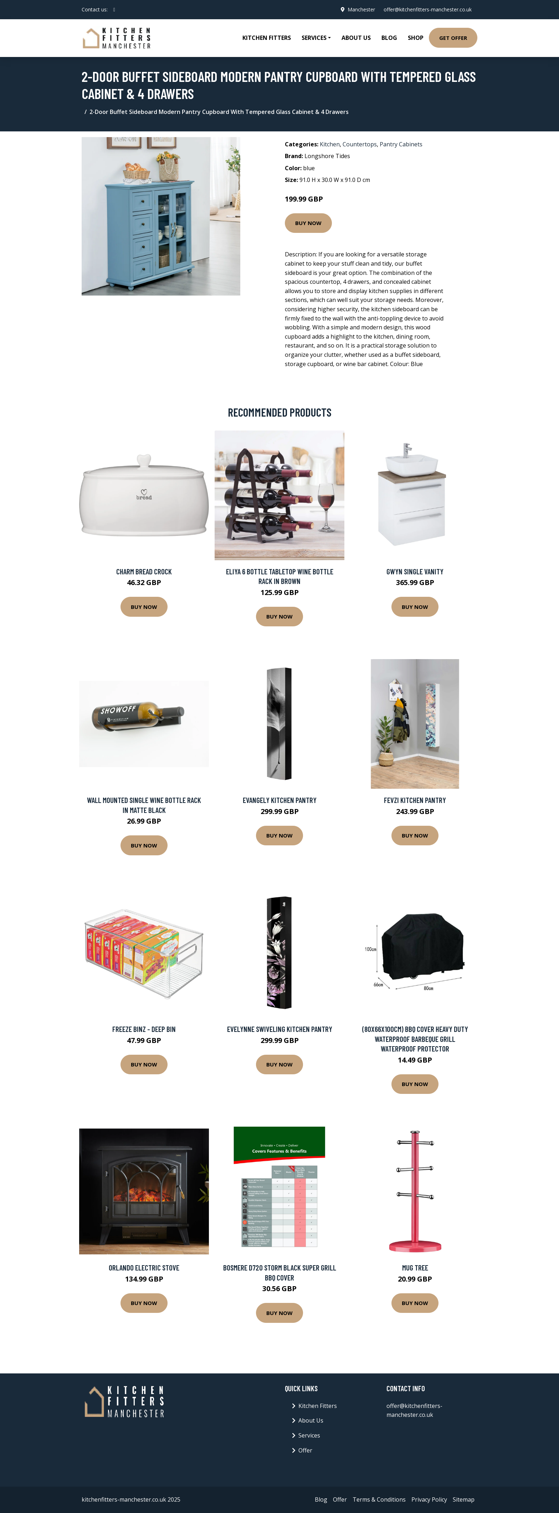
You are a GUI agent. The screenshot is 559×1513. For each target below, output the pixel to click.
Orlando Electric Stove (144, 1267)
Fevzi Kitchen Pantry (415, 799)
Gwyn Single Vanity (414, 571)
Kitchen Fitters (266, 38)
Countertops (360, 144)
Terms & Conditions (379, 1499)
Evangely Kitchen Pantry (280, 799)
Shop (416, 38)
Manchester (361, 9)
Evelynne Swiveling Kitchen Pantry (279, 1028)
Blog (389, 38)
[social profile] (114, 9)
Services (309, 1435)
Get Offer (453, 37)
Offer (305, 1450)
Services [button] (314, 38)
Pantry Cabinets (401, 144)
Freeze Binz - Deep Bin (144, 1028)
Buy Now (308, 222)
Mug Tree (415, 1267)
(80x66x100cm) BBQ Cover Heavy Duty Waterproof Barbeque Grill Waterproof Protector (415, 1038)
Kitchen (330, 144)
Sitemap (464, 1499)
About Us (356, 38)
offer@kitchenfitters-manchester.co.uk (428, 9)
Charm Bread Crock (144, 571)
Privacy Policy (429, 1499)
